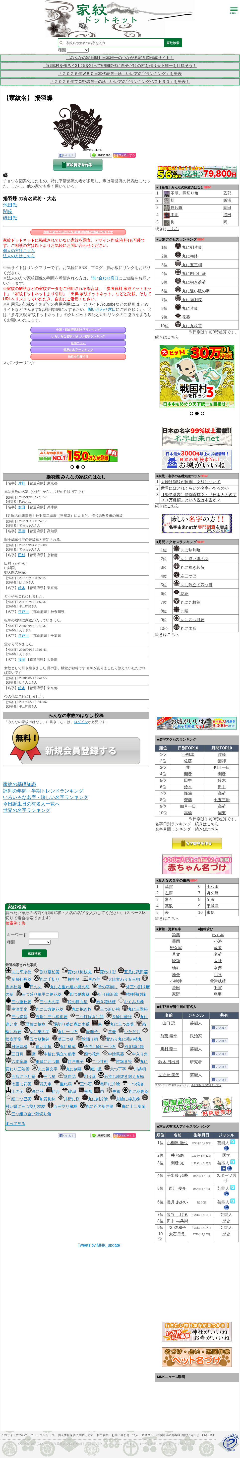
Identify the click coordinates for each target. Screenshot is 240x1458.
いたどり (129, 1032)
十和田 (213, 886)
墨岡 (176, 941)
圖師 (222, 761)
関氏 (7, 211)
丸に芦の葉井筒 (97, 1106)
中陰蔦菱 (113, 1054)
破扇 (69, 1091)
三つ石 (83, 1084)
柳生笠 (71, 979)
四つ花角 (89, 1054)
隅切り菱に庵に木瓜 (69, 1024)
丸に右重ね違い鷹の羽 (67, 987)
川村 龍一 (168, 1049)
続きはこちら (167, 337)
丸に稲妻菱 (135, 1091)
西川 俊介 (177, 1188)
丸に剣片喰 (95, 1099)
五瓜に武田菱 (133, 972)
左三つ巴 (185, 576)
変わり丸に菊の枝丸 (121, 1039)
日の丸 (33, 987)
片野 (21, 483)
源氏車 (43, 1084)
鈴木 (21, 588)
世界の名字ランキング (78, 350)
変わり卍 (105, 972)
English (208, 1435)
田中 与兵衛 (177, 1221)
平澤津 (213, 906)
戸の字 (91, 979)
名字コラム (78, 343)
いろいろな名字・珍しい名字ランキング (78, 336)
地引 (176, 968)
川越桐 (137, 1069)
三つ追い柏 (107, 1009)
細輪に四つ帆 (45, 1062)
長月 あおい (177, 1202)
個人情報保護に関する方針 (76, 1435)
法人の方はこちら (19, 256)
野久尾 (213, 893)
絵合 (53, 1091)
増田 (227, 215)
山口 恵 (168, 1023)
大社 (218, 961)
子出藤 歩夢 (177, 1175)
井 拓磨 (177, 1155)
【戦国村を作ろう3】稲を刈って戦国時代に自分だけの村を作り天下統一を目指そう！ (120, 66)
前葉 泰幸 (168, 1036)
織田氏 (10, 218)
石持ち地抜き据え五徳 (121, 1076)
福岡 (21, 660)
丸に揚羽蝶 (188, 300)
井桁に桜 (69, 1099)
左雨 (169, 893)
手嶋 (21, 531)
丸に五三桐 (188, 265)
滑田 (176, 988)
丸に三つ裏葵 (119, 1024)
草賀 (169, 886)
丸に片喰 (186, 308)
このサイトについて (14, 1435)
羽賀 (218, 988)
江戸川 (23, 612)
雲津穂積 (218, 981)
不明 (174, 215)
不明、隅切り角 (184, 193)
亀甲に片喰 (107, 1084)
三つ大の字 (47, 1002)
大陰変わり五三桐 (121, 979)
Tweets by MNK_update (99, 1245)
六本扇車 (16, 1062)
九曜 (181, 611)
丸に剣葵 (71, 1069)
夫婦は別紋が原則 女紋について (191, 482)
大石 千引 (177, 1234)
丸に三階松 (135, 1009)
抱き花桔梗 (103, 1002)
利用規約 (103, 1435)
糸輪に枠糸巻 (125, 1099)
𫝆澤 (218, 968)
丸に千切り (47, 979)
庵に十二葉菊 (131, 1106)
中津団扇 (16, 1009)
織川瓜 (93, 1069)
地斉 (176, 975)
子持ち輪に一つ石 (97, 1047)
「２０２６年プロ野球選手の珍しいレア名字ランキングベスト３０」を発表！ (120, 81)
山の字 (14, 1091)
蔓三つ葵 (63, 1039)
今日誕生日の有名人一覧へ (31, 803)
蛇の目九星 (75, 1002)
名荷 (218, 954)
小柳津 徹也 (177, 1143)
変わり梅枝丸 (77, 972)
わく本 (218, 935)
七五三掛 (222, 800)
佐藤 (222, 754)
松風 (85, 1091)
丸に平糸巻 (18, 972)
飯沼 (227, 200)
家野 (176, 994)
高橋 (188, 813)
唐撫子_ (90, 1032)
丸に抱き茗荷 (190, 282)
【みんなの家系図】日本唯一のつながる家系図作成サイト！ (120, 58)
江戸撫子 (73, 1062)
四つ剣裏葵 (77, 994)
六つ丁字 (115, 1069)
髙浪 (169, 906)
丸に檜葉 (65, 1047)
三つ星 (47, 1076)
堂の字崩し (105, 987)
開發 (188, 774)
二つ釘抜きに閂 (87, 1017)
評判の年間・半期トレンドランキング (43, 791)
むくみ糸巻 (131, 1002)
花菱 (182, 317)
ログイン (81, 722)
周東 (222, 813)
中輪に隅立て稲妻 (57, 1054)
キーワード (17, 935)
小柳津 (188, 754)
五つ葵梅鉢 (37, 1039)
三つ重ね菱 (18, 1002)
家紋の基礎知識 (19, 784)
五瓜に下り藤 (20, 1076)
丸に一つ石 (65, 1032)
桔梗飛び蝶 (133, 994)
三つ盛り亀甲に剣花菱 (38, 994)
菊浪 (211, 899)
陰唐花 (67, 1076)
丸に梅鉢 (186, 256)
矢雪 (113, 1091)
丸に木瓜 (185, 628)
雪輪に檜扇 (33, 1024)
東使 (211, 912)
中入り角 (137, 1054)
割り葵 (87, 1076)
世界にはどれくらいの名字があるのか (195, 488)
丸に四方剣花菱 (46, 1009)
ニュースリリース (43, 1435)
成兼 (218, 948)
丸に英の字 (37, 1032)
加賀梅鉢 (45, 1099)
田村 (21, 555)
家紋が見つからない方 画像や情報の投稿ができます (78, 232)
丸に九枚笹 (188, 326)
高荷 (222, 806)
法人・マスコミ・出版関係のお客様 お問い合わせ (165, 1435)
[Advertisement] (77, 404)
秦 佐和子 (177, 1227)
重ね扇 (63, 1084)
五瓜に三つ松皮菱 (48, 1017)
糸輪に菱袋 (119, 1017)
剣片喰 (176, 207)
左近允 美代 (168, 1075)
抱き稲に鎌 (131, 1047)
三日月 (14, 1054)
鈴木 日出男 (168, 1062)
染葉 (176, 935)
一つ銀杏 (133, 1084)
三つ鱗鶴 (16, 1017)
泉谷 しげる (177, 1214)
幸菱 (109, 1032)
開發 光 (177, 1163)
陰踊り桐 (87, 1039)
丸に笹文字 (45, 1069)
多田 (21, 507)
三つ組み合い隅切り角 (28, 1114)
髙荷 (222, 793)
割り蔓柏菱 (47, 972)
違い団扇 (41, 1047)
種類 (11, 942)
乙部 (227, 193)
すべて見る (15, 1124)
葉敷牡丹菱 (18, 979)
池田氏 (10, 205)
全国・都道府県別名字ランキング (78, 329)
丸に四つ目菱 (190, 273)
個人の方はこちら (19, 251)
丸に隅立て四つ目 (193, 585)
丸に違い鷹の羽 (192, 291)
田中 (188, 780)
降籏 (188, 793)
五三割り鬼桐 (62, 1106)
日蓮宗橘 (16, 1047)
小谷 (218, 975)
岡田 (227, 207)
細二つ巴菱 (18, 1099)
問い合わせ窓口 (105, 278)
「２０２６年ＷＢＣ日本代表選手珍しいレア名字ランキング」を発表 (120, 73)
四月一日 (222, 767)
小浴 (218, 941)
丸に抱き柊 (79, 1009)
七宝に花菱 (18, 1084)
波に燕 (35, 1091)
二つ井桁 (97, 1062)
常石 (169, 899)
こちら (173, 229)
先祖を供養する (78, 356)
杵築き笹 (121, 1062)
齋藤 (188, 800)
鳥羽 (218, 994)
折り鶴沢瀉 (105, 994)
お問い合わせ (120, 1435)
